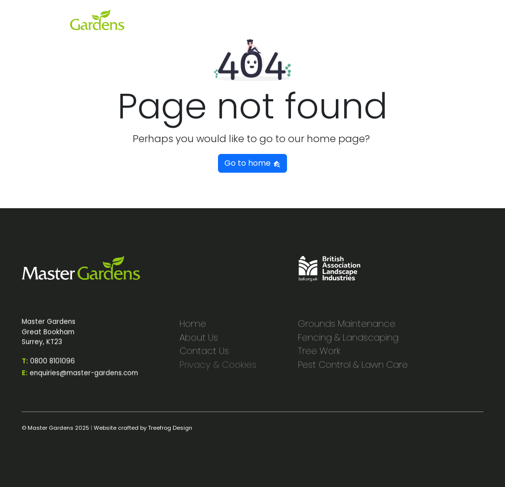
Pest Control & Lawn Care (353, 371)
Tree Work (319, 357)
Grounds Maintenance (347, 330)
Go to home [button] (252, 163)
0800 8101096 (48, 368)
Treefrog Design (170, 428)
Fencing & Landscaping (348, 343)
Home (193, 330)
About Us (199, 343)
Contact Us (204, 357)
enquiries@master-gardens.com (80, 379)
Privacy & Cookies (218, 371)
